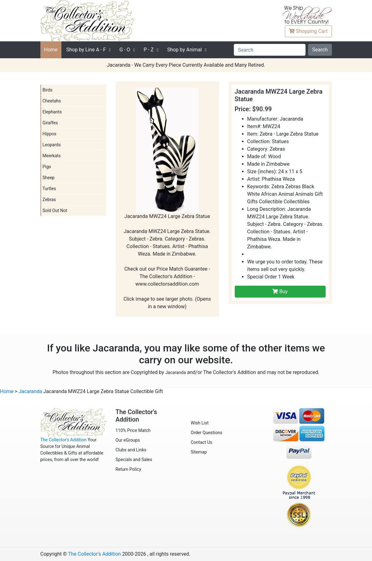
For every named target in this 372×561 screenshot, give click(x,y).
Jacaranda (175, 372)
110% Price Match (133, 430)
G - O (124, 50)
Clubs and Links (131, 449)
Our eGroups (128, 440)
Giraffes (50, 122)
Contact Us (201, 442)
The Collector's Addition (63, 439)
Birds (48, 89)
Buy (279, 291)
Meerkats (52, 155)
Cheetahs (52, 100)
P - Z (149, 50)
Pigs (47, 166)
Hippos (49, 133)
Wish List (200, 422)
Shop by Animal (184, 50)
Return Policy (128, 469)
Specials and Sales (134, 459)
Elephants (52, 111)
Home (51, 50)
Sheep (49, 177)
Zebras (49, 199)
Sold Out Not (55, 210)
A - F (86, 50)
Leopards (52, 144)
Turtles (49, 188)
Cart (308, 31)
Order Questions (207, 432)
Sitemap (199, 452)
